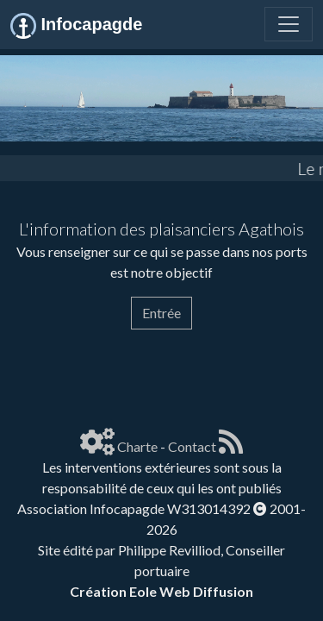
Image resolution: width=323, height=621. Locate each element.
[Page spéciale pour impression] (24, 362)
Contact (192, 446)
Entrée (161, 312)
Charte (137, 446)
